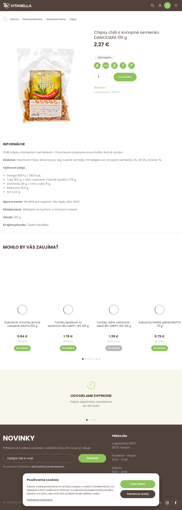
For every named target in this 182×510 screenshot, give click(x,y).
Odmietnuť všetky (138, 494)
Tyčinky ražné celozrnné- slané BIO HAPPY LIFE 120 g (114, 324)
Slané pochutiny (56, 19)
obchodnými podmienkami (47, 466)
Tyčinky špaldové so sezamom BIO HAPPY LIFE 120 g (68, 324)
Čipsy (73, 19)
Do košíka (125, 77)
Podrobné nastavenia (39, 499)
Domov (14, 19)
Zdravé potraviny (32, 19)
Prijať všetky (137, 484)
